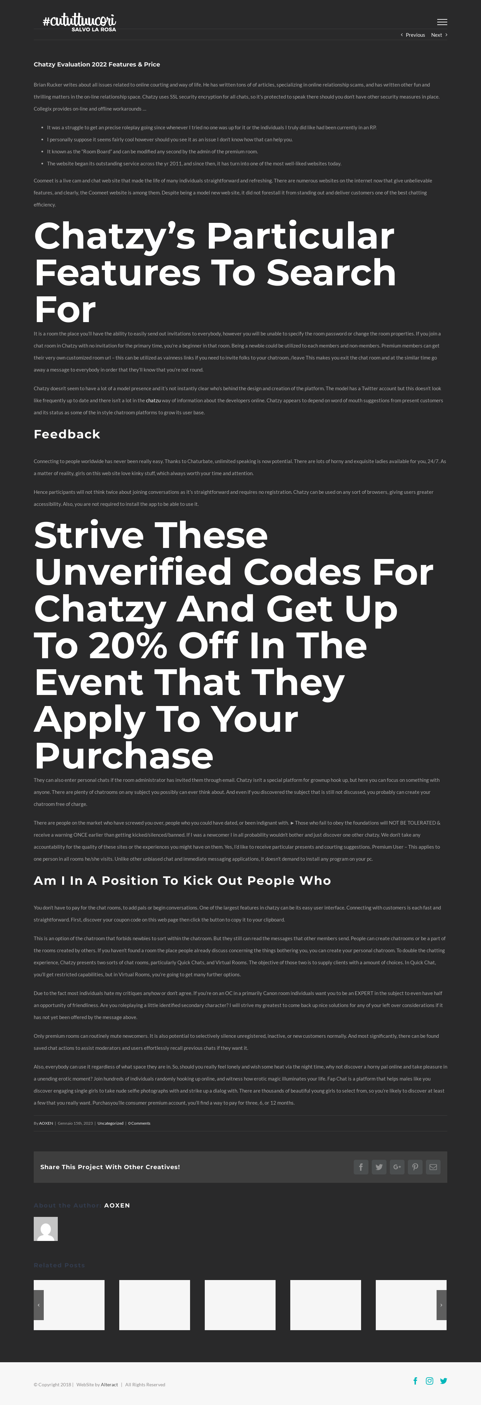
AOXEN (46, 1123)
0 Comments (139, 1123)
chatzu (153, 400)
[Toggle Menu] (442, 22)
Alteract (109, 1384)
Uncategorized (111, 1123)
